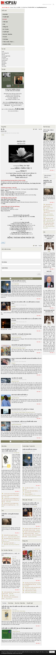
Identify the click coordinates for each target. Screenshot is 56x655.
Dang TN (23, 348)
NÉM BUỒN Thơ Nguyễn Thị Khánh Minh (21, 345)
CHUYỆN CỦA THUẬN (16, 378)
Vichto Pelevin (4, 60)
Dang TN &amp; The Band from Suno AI (27, 412)
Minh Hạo (13, 306)
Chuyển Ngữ (30, 603)
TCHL (3, 135)
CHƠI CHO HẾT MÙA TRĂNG (18, 281)
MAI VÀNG (6, 595)
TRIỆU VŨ (14, 558)
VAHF (3, 51)
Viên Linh (3, 61)
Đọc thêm (38, 298)
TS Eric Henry (22, 611)
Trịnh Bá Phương (33, 592)
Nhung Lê (13, 363)
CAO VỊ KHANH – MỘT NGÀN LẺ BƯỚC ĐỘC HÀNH (24, 421)
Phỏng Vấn (25, 541)
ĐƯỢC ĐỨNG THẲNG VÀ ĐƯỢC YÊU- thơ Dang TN (48, 225)
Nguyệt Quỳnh (27, 592)
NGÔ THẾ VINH (16, 452)
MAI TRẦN (27, 585)
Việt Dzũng (4, 66)
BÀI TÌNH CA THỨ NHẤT (9, 543)
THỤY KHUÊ (6, 496)
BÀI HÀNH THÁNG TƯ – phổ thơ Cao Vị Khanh (22, 409)
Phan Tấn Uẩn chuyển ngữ (36, 495)
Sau (39, 129)
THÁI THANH (12, 595)
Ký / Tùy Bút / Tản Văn (7, 550)
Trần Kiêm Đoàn (37, 549)
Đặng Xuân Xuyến (15, 381)
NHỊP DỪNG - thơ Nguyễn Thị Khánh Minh (21, 334)
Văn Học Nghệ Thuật (6, 56)
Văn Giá (3, 54)
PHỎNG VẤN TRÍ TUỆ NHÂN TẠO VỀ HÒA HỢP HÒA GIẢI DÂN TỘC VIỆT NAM (31, 546)
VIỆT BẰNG (4, 63)
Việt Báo (3, 64)
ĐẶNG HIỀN (6, 544)
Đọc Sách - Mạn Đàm (20, 603)
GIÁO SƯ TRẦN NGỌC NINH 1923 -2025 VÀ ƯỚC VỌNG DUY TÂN (10, 450)
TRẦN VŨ (27, 589)
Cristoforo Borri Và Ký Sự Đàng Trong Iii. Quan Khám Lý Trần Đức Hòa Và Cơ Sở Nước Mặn (10, 495)
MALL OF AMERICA (29, 494)
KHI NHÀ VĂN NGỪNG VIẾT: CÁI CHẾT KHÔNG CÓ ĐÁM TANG (30, 503)
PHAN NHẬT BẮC (15, 284)
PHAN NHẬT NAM (33, 589)
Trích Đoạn (10, 603)
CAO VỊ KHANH (14, 412)
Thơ (3, 510)
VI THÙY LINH (5, 58)
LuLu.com (20, 102)
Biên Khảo (4, 446)
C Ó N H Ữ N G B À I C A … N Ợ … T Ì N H (10, 554)
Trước (36, 129)
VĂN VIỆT (4, 57)
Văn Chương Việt (5, 53)
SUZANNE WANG (28, 495)
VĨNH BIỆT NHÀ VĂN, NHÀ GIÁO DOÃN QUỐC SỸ (49, 237)
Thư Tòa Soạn (46, 126)
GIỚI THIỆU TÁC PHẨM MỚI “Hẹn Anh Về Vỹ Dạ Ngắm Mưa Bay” (17, 628)
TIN (44, 232)
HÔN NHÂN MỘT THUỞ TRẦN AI (19, 394)
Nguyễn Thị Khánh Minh (16, 337)
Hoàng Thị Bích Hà (15, 397)
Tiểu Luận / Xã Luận (27, 499)
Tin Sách (4, 603)
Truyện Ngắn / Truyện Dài (28, 446)
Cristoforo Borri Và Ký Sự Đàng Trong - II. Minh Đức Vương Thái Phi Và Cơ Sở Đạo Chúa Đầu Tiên (10, 500)
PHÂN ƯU (49, 271)
